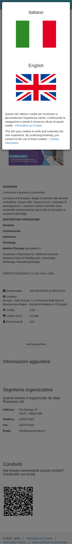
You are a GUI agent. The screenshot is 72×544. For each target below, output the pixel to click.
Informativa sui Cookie (28, 125)
